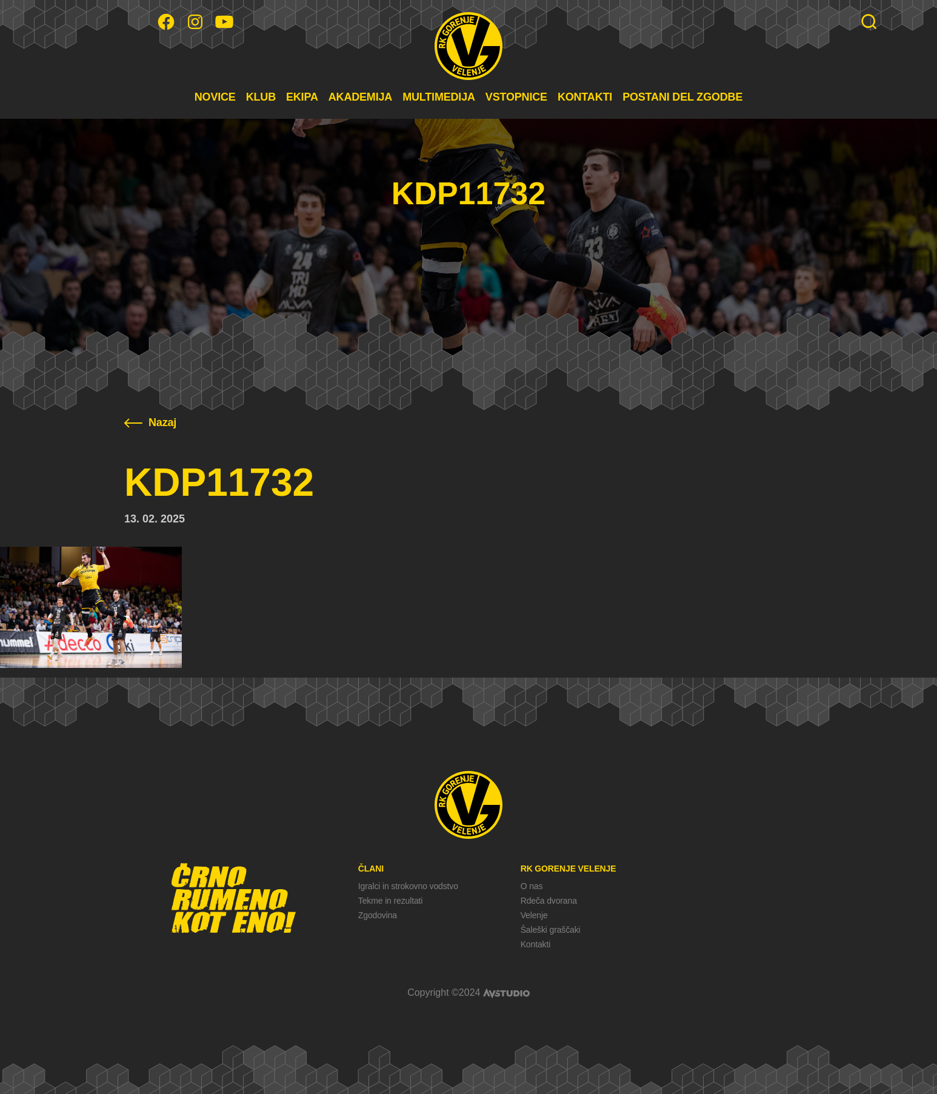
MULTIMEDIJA (438, 97)
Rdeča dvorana (549, 901)
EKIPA (302, 97)
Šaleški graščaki (551, 930)
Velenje (534, 915)
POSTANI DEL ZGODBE (682, 97)
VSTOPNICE (516, 97)
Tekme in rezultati (390, 901)
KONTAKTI (585, 97)
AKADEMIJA (360, 97)
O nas (532, 886)
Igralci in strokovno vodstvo (408, 886)
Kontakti (535, 944)
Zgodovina (377, 915)
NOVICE (215, 97)
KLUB (261, 97)
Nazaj (150, 422)
